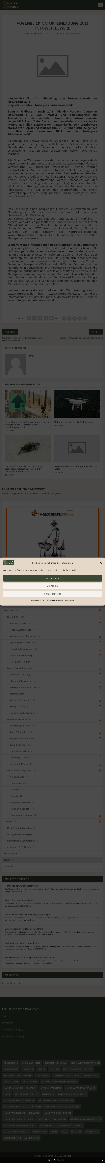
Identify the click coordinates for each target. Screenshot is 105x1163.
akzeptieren (52, 578)
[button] (100, 562)
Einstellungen (52, 594)
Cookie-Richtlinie (37, 600)
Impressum (69, 600)
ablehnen (52, 586)
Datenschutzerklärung (54, 600)
